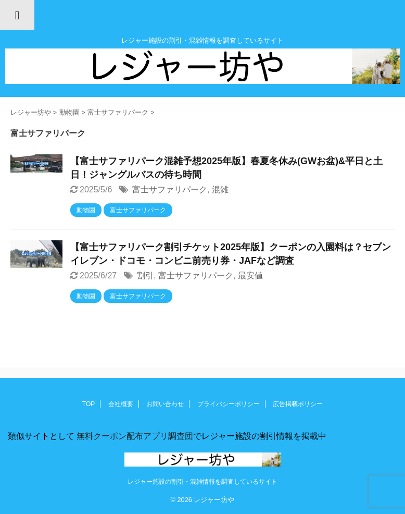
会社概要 (120, 404)
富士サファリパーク (169, 189)
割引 (145, 275)
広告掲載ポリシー (298, 404)
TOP (88, 404)
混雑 (220, 189)
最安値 (250, 275)
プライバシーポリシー (228, 404)
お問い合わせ (165, 404)
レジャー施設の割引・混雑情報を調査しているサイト (202, 481)
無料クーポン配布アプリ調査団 (133, 436)
